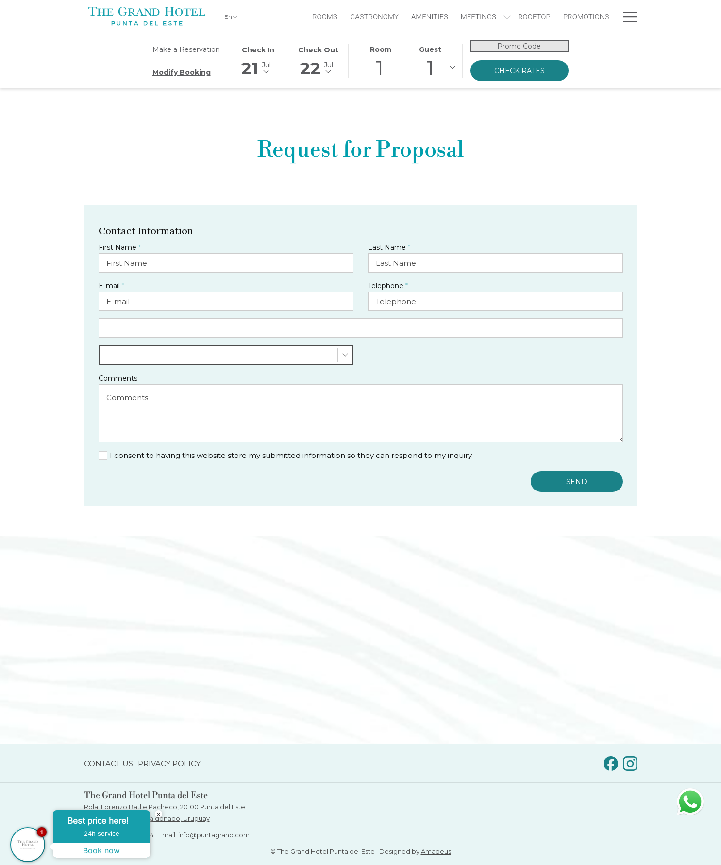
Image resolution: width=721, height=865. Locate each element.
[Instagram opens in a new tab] (630, 762)
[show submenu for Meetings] (507, 16)
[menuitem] (325, 16)
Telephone (388, 285)
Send (576, 481)
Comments (118, 378)
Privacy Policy (169, 763)
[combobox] (226, 355)
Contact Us (108, 763)
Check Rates (519, 70)
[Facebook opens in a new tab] (611, 762)
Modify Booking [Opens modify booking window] (181, 72)
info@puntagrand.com (214, 835)
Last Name (389, 247)
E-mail (111, 285)
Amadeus (436, 851)
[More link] (626, 16)
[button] (258, 60)
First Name (120, 247)
